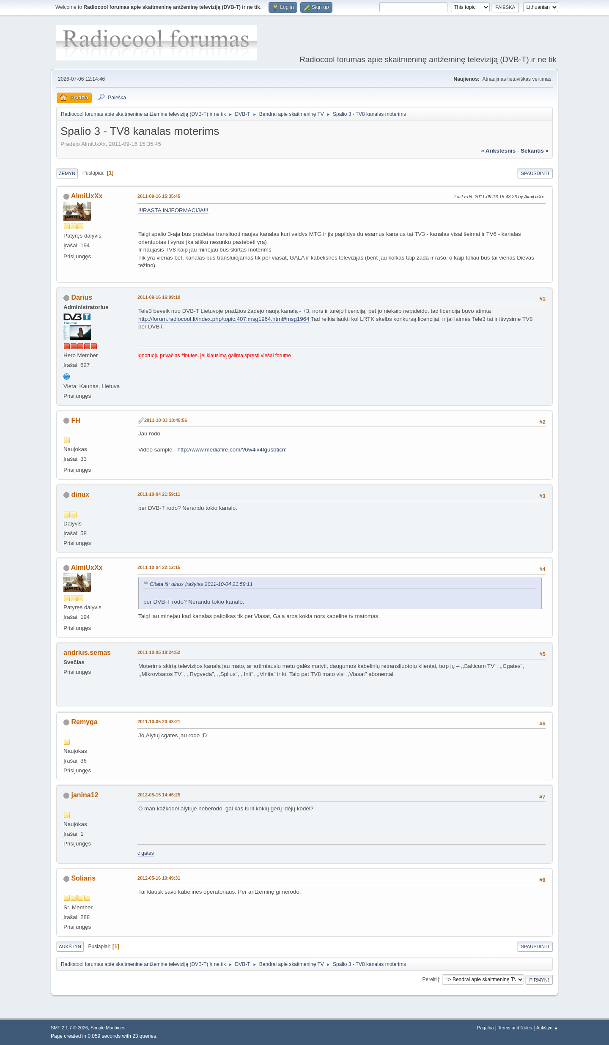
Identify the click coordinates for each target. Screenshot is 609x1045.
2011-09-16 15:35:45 (158, 196)
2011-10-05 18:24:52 (158, 652)
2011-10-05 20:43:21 (158, 721)
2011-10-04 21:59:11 (158, 494)
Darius (81, 297)
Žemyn (67, 173)
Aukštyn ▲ (547, 1027)
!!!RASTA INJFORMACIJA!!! (173, 210)
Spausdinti (535, 173)
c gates (145, 853)
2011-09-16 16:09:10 (158, 297)
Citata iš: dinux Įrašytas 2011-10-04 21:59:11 (201, 584)
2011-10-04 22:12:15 (158, 567)
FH (75, 420)
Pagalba (485, 1027)
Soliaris (83, 878)
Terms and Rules (515, 1027)
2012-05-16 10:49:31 (158, 878)
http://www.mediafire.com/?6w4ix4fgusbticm (232, 449)
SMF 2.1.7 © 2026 (69, 1027)
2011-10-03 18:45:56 (165, 420)
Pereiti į (430, 979)
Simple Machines (108, 1027)
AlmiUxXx (87, 196)
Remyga (84, 721)
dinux (80, 494)
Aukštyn (70, 946)
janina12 (84, 795)
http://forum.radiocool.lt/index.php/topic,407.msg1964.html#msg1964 (224, 319)
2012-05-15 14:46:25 (158, 794)
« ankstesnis (498, 151)
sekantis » (535, 151)
